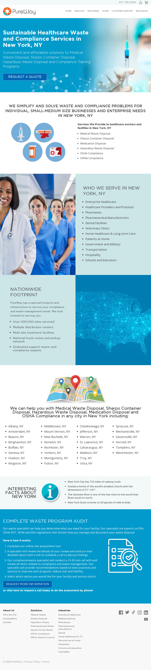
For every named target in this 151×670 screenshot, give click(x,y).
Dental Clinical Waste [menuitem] (42, 630)
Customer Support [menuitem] (122, 11)
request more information (27, 584)
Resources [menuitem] (142, 11)
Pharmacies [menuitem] (64, 622)
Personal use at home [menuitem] (69, 640)
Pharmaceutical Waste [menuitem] (42, 626)
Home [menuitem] (68, 11)
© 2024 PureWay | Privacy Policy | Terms (26, 662)
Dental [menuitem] (61, 633)
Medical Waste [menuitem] (38, 615)
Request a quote (24, 76)
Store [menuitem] (105, 11)
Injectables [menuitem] (63, 652)
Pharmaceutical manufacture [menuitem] (66, 627)
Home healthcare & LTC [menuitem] (70, 637)
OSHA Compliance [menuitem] (40, 634)
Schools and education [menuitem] (70, 648)
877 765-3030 (127, 2)
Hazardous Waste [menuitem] (40, 622)
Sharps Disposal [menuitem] (39, 619)
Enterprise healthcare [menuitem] (69, 615)
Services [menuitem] (79, 11)
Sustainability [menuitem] (10, 619)
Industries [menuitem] (93, 11)
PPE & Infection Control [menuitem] (43, 637)
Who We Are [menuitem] (9, 615)
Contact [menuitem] (7, 622)
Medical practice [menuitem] (66, 619)
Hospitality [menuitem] (64, 644)
